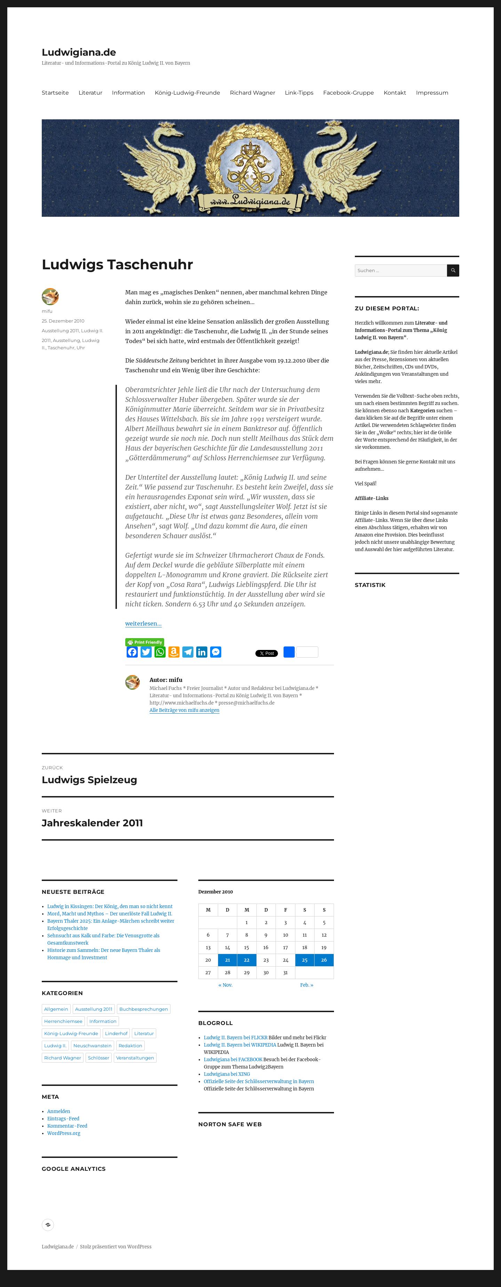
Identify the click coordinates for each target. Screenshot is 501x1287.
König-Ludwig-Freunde (187, 92)
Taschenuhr (61, 347)
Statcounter (16, 1282)
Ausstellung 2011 (60, 330)
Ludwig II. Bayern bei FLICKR (236, 1038)
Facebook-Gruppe (348, 92)
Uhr (81, 347)
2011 (46, 340)
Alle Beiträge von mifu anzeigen (185, 710)
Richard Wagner (252, 92)
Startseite (55, 92)
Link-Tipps (299, 92)
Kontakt (395, 92)
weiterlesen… (143, 623)
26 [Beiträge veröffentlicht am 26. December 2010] (324, 960)
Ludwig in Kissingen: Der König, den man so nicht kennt (110, 906)
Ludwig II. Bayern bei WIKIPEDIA (240, 1045)
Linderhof (116, 1033)
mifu (47, 311)
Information (128, 92)
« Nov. (225, 985)
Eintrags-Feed (63, 1119)
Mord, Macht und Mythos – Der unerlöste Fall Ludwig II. (109, 914)
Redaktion (130, 1045)
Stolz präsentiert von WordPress (116, 1247)
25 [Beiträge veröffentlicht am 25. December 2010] (305, 960)
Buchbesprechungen (143, 1009)
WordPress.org (63, 1133)
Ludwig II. (92, 330)
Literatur (90, 92)
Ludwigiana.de (79, 52)
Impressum (432, 92)
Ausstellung (66, 340)
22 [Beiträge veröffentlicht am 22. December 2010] (246, 960)
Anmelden (58, 1111)
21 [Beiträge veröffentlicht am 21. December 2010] (227, 960)
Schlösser (98, 1057)
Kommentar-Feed (67, 1126)
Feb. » (306, 985)
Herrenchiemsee (63, 1021)
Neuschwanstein (92, 1045)
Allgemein (56, 1009)
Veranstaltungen (135, 1057)
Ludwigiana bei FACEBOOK (233, 1060)
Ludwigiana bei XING (227, 1074)
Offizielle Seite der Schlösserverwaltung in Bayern (259, 1082)
